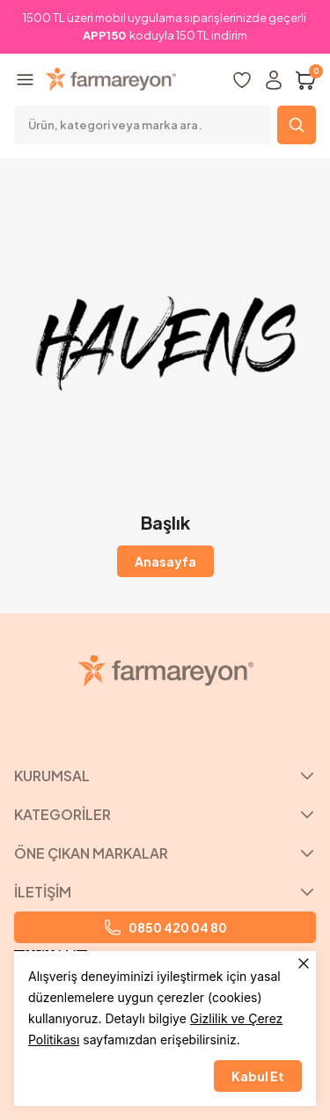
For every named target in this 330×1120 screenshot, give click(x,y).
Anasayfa (165, 561)
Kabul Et (257, 1076)
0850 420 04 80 (165, 927)
